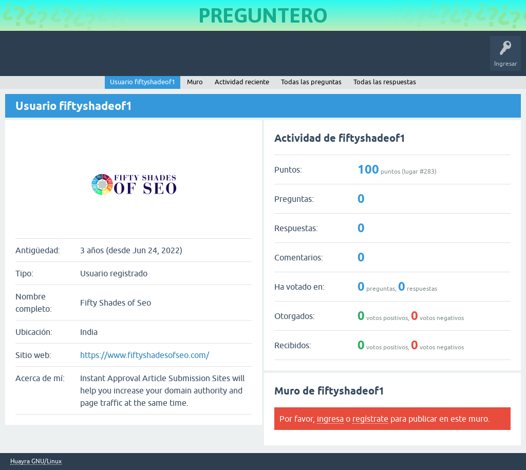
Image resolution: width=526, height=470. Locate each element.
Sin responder (133, 58)
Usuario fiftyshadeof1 (142, 82)
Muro (195, 82)
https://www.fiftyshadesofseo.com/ (144, 355)
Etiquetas (177, 58)
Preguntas (88, 58)
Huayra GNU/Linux (36, 461)
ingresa (330, 418)
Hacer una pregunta (265, 58)
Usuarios (213, 58)
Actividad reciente (242, 82)
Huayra (21, 58)
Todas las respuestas (384, 82)
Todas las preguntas (311, 82)
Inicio (53, 58)
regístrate (370, 418)
